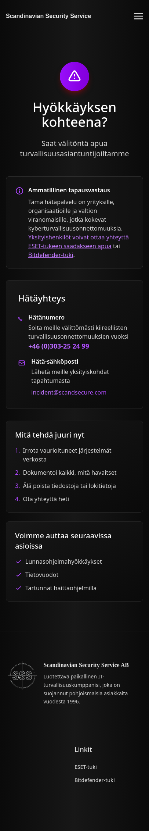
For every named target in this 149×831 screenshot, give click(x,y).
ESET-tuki (85, 766)
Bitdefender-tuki (50, 255)
